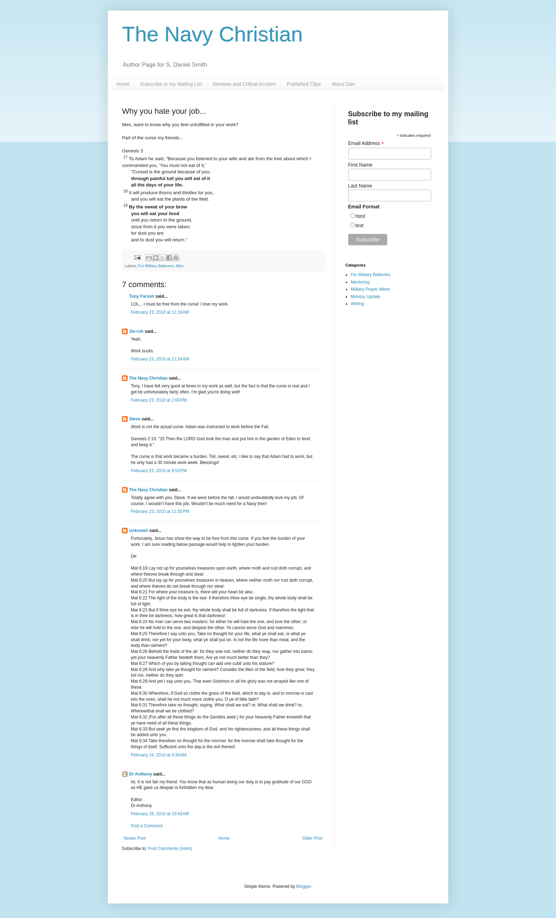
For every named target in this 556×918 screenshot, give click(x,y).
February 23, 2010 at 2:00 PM (159, 400)
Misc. (180, 266)
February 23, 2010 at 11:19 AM (160, 312)
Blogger (303, 886)
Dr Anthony (140, 774)
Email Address (366, 143)
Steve (134, 418)
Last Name (360, 186)
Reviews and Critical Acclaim (244, 84)
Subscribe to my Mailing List (171, 84)
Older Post (312, 838)
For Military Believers (156, 266)
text (360, 225)
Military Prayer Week (370, 289)
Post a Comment (146, 825)
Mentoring (360, 282)
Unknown (138, 530)
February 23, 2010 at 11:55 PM (160, 511)
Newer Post (135, 838)
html (360, 216)
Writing (357, 303)
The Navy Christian (212, 34)
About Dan (343, 84)
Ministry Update (365, 296)
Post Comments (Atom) (170, 848)
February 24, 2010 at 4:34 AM (159, 754)
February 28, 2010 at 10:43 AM (160, 813)
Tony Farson (141, 296)
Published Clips (304, 84)
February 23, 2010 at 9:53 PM (159, 470)
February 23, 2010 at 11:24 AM (160, 359)
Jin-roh (136, 331)
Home (122, 84)
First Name (360, 165)
